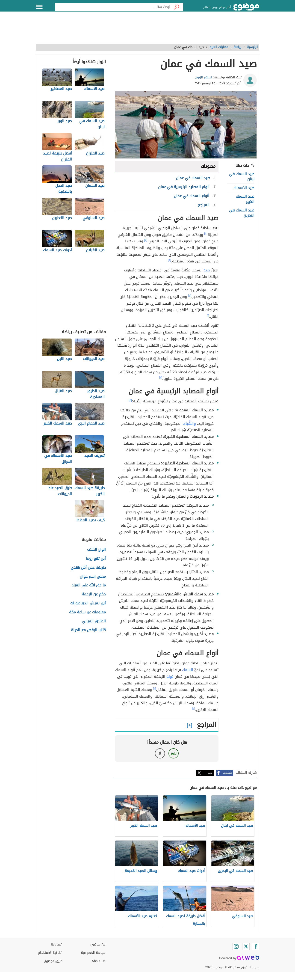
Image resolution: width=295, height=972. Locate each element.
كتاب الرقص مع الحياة (88, 630)
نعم (174, 753)
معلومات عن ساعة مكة (87, 612)
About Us (98, 961)
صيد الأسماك (243, 187)
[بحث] (176, 7)
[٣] (169, 260)
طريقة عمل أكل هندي (88, 567)
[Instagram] (236, 946)
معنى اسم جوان (93, 576)
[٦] (154, 688)
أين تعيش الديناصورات (88, 603)
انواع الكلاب (96, 549)
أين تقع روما (96, 558)
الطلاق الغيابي (94, 621)
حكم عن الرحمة (94, 594)
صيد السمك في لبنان (241, 176)
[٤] (160, 377)
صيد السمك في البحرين (241, 213)
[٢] (145, 240)
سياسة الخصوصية (93, 953)
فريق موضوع (53, 961)
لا (160, 753)
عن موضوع (97, 944)
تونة (169, 676)
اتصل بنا (56, 944)
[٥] (130, 400)
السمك (187, 669)
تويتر (209, 772)
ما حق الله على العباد (89, 585)
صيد (207, 270)
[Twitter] (246, 946)
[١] (205, 233)
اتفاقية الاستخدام (50, 953)
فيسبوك (227, 772)
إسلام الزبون (203, 77)
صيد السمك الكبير (245, 199)
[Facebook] (255, 946)
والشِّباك (189, 423)
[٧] (193, 708)
